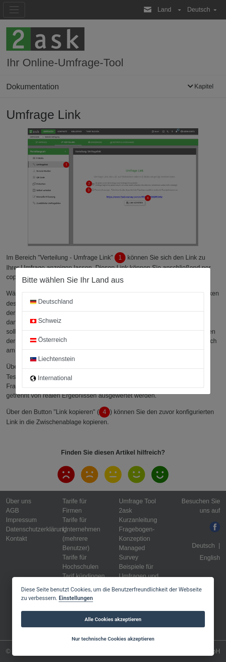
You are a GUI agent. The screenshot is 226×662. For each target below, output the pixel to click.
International (51, 378)
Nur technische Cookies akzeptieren (113, 639)
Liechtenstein (52, 359)
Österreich (48, 339)
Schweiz (45, 320)
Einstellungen (76, 598)
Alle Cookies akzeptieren (112, 619)
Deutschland (51, 301)
